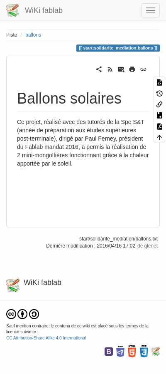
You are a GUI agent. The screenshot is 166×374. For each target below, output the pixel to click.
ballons (33, 35)
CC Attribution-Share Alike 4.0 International (46, 338)
